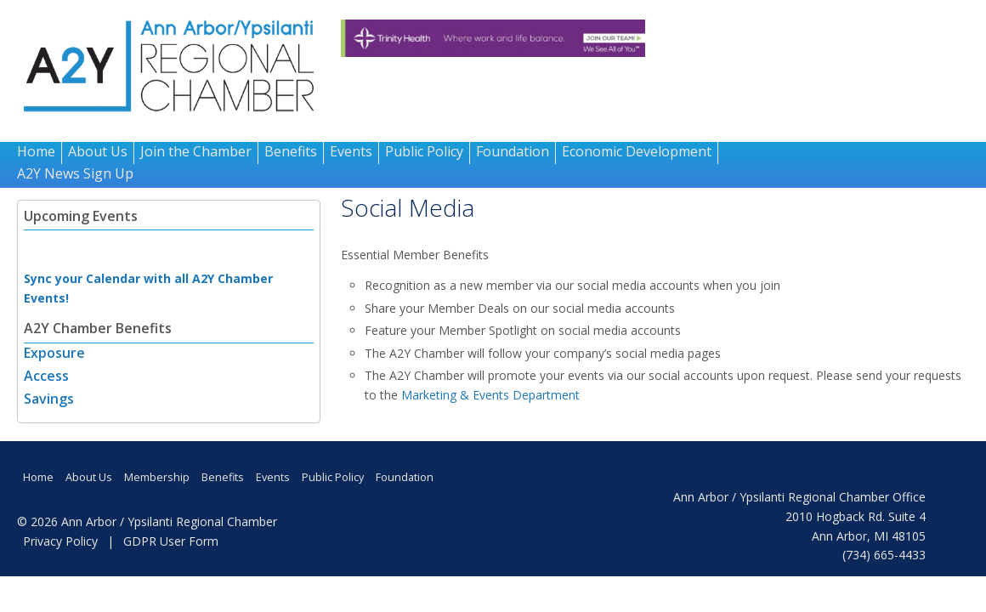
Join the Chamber (196, 151)
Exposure (54, 352)
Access (46, 375)
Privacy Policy (60, 541)
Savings (49, 398)
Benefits (290, 151)
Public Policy (424, 151)
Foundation (512, 151)
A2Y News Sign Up (75, 173)
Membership (157, 477)
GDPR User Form (170, 541)
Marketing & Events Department (490, 395)
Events (351, 151)
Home (36, 151)
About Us (98, 151)
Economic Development (636, 151)
